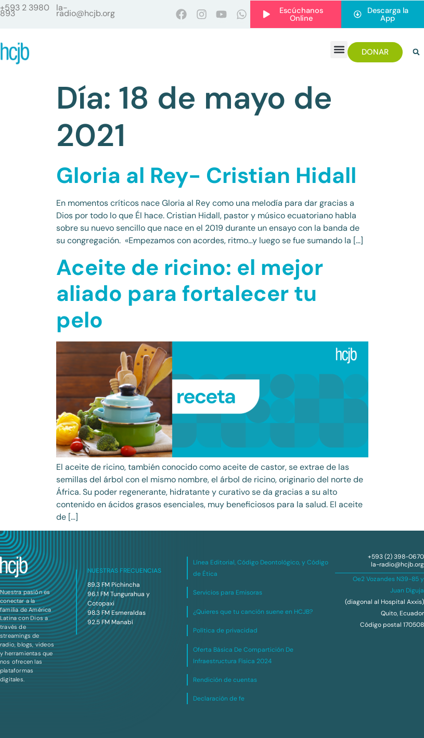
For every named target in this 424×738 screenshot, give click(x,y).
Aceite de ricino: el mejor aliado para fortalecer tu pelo (189, 293)
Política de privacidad (225, 631)
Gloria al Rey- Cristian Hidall (206, 176)
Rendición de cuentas (225, 680)
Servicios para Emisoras (227, 593)
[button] (339, 49)
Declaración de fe (219, 699)
